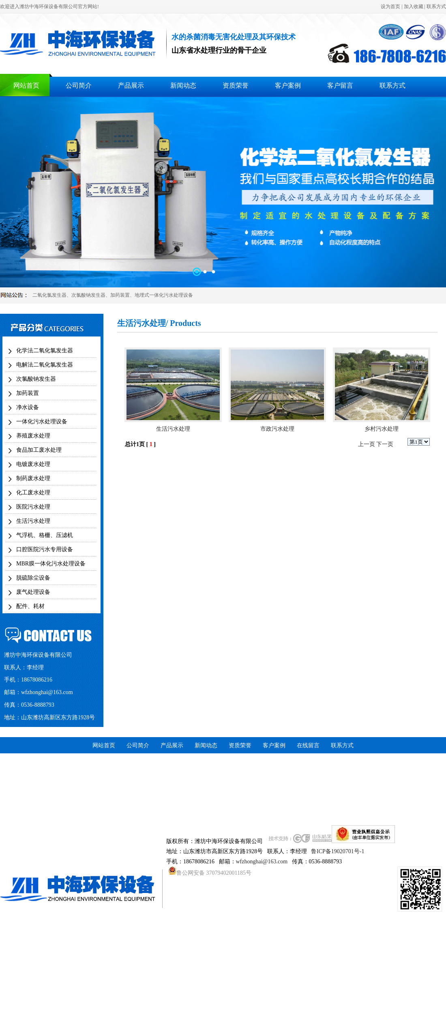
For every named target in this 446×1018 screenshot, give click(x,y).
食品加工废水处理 (39, 450)
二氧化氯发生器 (49, 295)
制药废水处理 (33, 478)
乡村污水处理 (382, 429)
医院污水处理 (33, 507)
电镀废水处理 (33, 464)
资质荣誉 (236, 85)
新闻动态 (183, 85)
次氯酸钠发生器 (88, 295)
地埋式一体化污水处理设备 (164, 295)
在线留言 (308, 745)
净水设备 (27, 407)
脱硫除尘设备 (33, 578)
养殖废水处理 (33, 436)
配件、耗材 (30, 606)
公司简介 (79, 85)
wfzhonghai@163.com (47, 692)
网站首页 (26, 85)
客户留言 (340, 85)
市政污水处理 (277, 429)
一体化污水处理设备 (41, 421)
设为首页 (390, 6)
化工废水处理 (33, 493)
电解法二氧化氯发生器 (44, 365)
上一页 (366, 444)
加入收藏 (413, 6)
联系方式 (436, 6)
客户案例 (288, 85)
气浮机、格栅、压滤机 (44, 535)
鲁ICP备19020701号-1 (337, 851)
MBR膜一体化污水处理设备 (51, 564)
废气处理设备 (33, 592)
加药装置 (120, 295)
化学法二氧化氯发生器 (44, 350)
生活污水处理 (33, 521)
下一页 (384, 444)
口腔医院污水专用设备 (44, 549)
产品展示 (131, 85)
